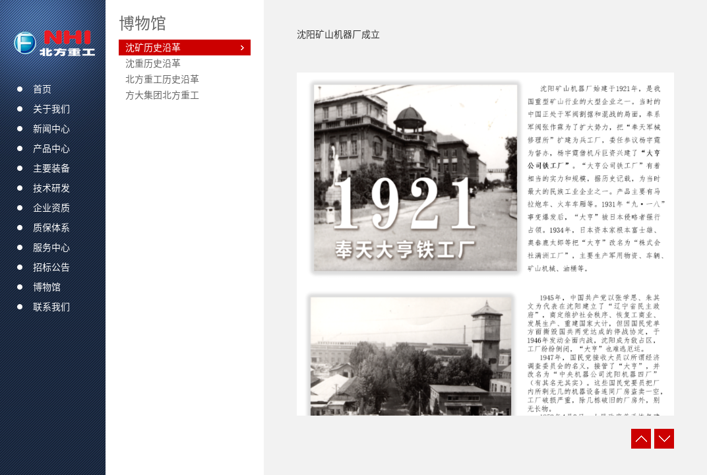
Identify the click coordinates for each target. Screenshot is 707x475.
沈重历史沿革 (153, 63)
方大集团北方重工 (162, 95)
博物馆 (142, 23)
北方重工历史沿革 (162, 79)
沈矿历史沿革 (153, 47)
